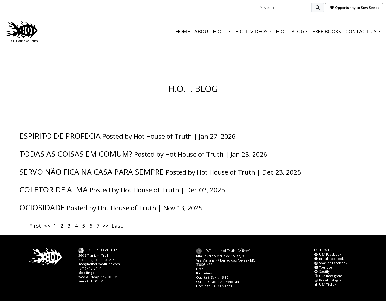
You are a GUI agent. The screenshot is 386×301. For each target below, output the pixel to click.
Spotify (322, 271)
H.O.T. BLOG (290, 31)
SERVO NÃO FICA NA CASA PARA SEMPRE (91, 172)
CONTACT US (361, 31)
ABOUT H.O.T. (210, 31)
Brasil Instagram (329, 280)
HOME (182, 31)
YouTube (323, 267)
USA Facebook (327, 254)
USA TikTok (325, 284)
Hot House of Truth (163, 136)
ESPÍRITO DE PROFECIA (60, 136)
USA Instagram (328, 276)
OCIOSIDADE (42, 207)
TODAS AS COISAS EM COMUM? (75, 154)
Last (117, 225)
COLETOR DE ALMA (53, 189)
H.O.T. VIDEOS (251, 31)
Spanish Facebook (330, 263)
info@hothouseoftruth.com (99, 264)
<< (47, 225)
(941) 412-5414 (89, 268)
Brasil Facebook (329, 258)
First (35, 225)
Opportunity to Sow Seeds (354, 7)
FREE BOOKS (326, 31)
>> (105, 225)
